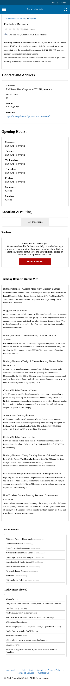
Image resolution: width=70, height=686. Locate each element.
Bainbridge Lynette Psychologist (25, 557)
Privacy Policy (54, 670)
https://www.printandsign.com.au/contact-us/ (28, 116)
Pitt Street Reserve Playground (25, 539)
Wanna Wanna (12, 599)
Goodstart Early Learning (16, 608)
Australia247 (35, 9)
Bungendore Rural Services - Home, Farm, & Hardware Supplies (33, 603)
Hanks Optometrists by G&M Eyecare (22, 631)
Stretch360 (16, 575)
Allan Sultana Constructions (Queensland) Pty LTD (27, 640)
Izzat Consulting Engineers (23, 548)
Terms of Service (25, 672)
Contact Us (43, 672)
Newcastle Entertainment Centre (25, 552)
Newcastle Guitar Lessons (23, 566)
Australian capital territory (16, 18)
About (40, 670)
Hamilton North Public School (24, 562)
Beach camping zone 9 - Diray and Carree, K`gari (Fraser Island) (33, 626)
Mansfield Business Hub (16, 635)
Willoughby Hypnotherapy (17, 622)
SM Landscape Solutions (22, 580)
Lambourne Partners (19, 543)
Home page (10, 670)
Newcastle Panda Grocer (22, 571)
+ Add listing (26, 670)
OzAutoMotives (12, 645)
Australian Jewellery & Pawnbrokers (21, 613)
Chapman (32, 18)
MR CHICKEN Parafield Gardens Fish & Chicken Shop (30, 617)
